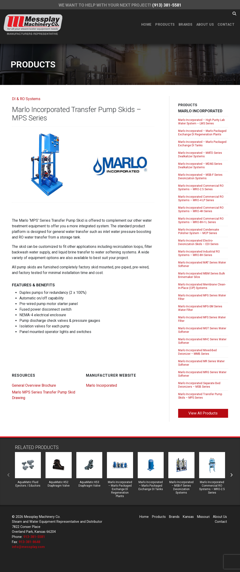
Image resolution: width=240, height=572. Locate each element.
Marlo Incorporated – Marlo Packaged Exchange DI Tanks (202, 143)
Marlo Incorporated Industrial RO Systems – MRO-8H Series (199, 253)
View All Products (203, 413)
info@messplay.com (28, 547)
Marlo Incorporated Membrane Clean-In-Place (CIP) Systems (202, 286)
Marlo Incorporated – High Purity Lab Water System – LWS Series (201, 121)
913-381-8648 (29, 542)
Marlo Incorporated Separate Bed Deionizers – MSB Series (199, 385)
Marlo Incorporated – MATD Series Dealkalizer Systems (200, 154)
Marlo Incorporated (101, 385)
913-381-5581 (34, 537)
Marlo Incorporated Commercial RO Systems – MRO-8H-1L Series (201, 220)
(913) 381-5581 (166, 5)
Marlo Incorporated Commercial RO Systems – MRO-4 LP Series (201, 198)
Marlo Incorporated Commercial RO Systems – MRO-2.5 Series (201, 187)
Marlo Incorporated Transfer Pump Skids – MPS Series (200, 396)
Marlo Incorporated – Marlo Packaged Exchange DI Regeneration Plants (202, 132)
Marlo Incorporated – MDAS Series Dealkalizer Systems (200, 165)
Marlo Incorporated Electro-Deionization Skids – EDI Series (198, 242)
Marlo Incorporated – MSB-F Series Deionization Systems (200, 176)
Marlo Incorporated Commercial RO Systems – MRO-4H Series (201, 209)
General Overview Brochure (34, 385)
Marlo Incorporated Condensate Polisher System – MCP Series (198, 231)
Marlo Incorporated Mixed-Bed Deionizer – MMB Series (197, 352)
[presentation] (9, 475)
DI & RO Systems (26, 99)
